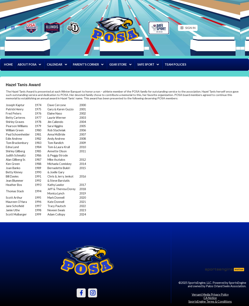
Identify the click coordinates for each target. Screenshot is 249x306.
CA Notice (210, 298)
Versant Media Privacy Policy (210, 294)
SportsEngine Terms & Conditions (210, 301)
